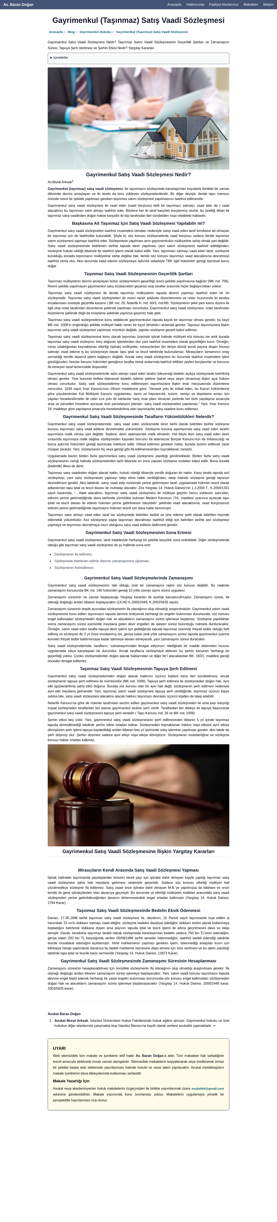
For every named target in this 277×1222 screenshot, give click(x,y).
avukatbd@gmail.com (207, 1088)
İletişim (268, 4)
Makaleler (251, 4)
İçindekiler (61, 57)
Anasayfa (174, 4)
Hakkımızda (195, 4)
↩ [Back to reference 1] (214, 1025)
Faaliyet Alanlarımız (224, 4)
